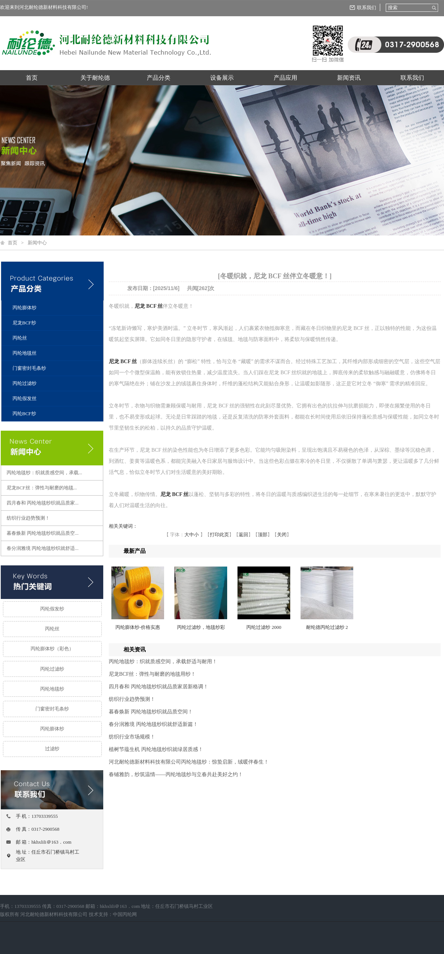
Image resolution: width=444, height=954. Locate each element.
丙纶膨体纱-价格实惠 (137, 627)
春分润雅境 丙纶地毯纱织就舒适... (43, 548)
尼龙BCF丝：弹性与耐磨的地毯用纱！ (152, 674)
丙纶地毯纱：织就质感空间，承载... (44, 472)
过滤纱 (52, 748)
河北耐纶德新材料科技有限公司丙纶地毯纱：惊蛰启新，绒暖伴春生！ (189, 762)
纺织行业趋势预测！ (28, 518)
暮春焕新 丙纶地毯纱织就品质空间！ (151, 711)
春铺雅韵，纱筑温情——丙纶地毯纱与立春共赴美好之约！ (176, 774)
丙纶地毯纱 (52, 689)
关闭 (282, 534)
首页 (32, 78)
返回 (243, 534)
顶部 (262, 534)
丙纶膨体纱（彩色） (52, 648)
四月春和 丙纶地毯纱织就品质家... (43, 503)
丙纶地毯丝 (25, 353)
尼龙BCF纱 (24, 323)
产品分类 (158, 78)
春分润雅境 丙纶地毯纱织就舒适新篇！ (153, 724)
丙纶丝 (20, 338)
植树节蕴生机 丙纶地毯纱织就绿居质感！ (156, 749)
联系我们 (366, 7)
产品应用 (285, 78)
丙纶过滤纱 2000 (263, 627)
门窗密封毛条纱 (29, 368)
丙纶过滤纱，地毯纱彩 (201, 627)
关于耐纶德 (95, 78)
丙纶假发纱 (52, 609)
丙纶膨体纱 (25, 307)
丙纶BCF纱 (24, 413)
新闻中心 (37, 242)
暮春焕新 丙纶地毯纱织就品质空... (43, 533)
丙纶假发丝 (25, 398)
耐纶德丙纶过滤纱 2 (327, 627)
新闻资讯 (349, 78)
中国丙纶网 (125, 914)
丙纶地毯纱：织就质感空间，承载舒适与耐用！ (163, 661)
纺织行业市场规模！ (132, 737)
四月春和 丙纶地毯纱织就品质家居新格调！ (158, 686)
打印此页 (219, 534)
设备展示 (222, 78)
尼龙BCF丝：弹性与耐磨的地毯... (42, 487)
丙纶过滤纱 (25, 383)
